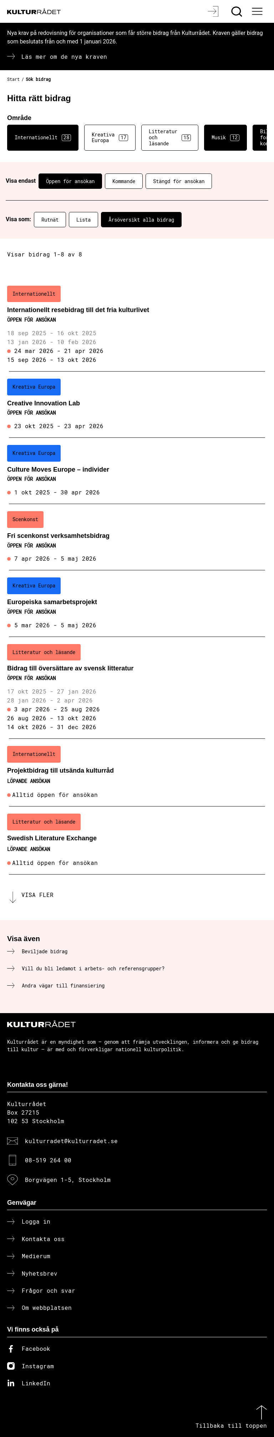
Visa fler (37, 894)
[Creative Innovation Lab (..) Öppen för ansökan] (137, 405)
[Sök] (237, 11)
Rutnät (50, 219)
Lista (83, 219)
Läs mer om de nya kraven (64, 56)
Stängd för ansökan (178, 181)
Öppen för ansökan (70, 181)
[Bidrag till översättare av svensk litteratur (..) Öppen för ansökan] (137, 688)
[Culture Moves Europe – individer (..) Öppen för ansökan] (137, 471)
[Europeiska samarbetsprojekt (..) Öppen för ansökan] (137, 603)
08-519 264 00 (48, 1160)
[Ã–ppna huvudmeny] (258, 11)
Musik (225, 137)
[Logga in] (214, 11)
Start (13, 79)
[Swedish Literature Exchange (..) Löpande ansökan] (137, 840)
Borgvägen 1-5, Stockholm (68, 1179)
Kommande (123, 181)
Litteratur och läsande (170, 137)
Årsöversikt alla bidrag (141, 219)
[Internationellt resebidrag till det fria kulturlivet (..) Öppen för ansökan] (137, 325)
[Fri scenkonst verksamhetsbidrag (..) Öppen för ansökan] (137, 537)
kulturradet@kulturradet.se (71, 1141)
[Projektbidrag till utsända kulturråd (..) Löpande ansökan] (137, 772)
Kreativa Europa (110, 137)
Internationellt (43, 137)
